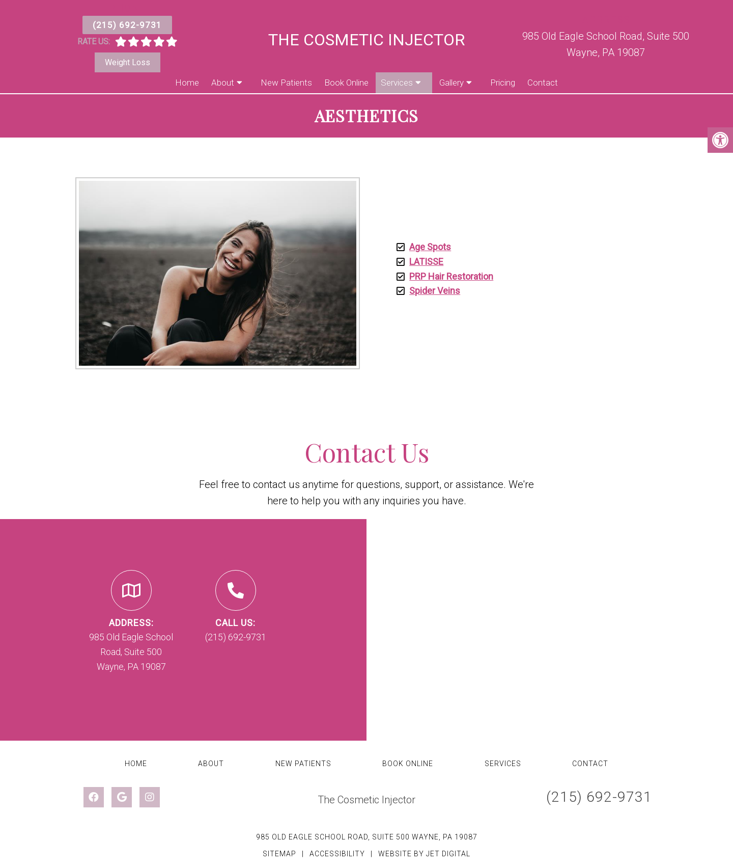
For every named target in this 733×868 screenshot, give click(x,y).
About (222, 82)
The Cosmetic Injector (366, 39)
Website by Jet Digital (424, 854)
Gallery (451, 82)
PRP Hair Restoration (451, 276)
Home (187, 82)
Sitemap (279, 854)
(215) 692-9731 (127, 25)
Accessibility (337, 854)
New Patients (286, 82)
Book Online (346, 82)
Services (397, 82)
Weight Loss (127, 62)
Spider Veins (434, 290)
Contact (542, 82)
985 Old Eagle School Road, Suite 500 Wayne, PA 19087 (366, 837)
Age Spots (430, 246)
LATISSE (426, 261)
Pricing (502, 82)
